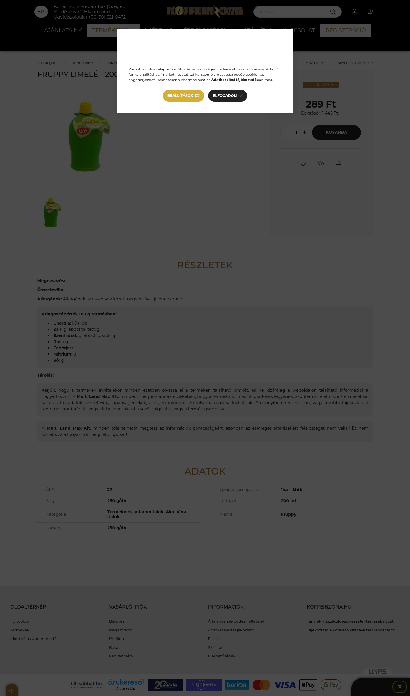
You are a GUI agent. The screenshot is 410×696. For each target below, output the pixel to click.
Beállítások (180, 95)
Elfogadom (225, 95)
